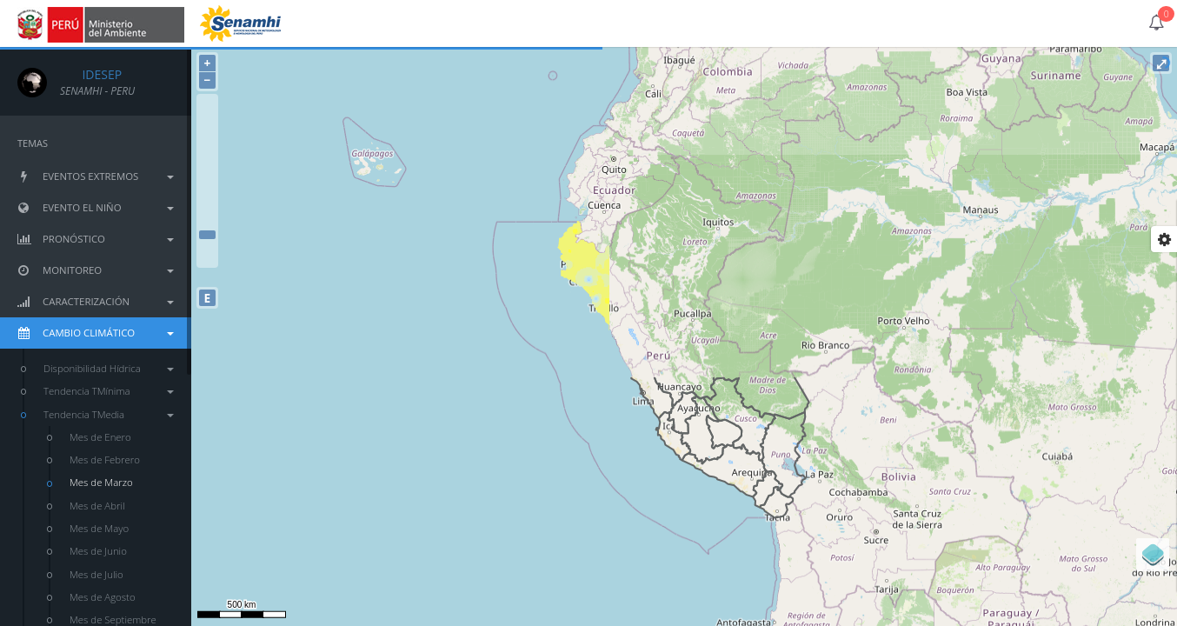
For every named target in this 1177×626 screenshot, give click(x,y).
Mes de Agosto (103, 596)
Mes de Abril (97, 505)
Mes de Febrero (105, 459)
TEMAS (32, 143)
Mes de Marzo (101, 482)
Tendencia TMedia (108, 414)
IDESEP (91, 74)
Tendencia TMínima (108, 390)
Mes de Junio (98, 550)
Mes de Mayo (99, 528)
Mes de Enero (100, 436)
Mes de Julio (96, 574)
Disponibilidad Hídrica (108, 368)
